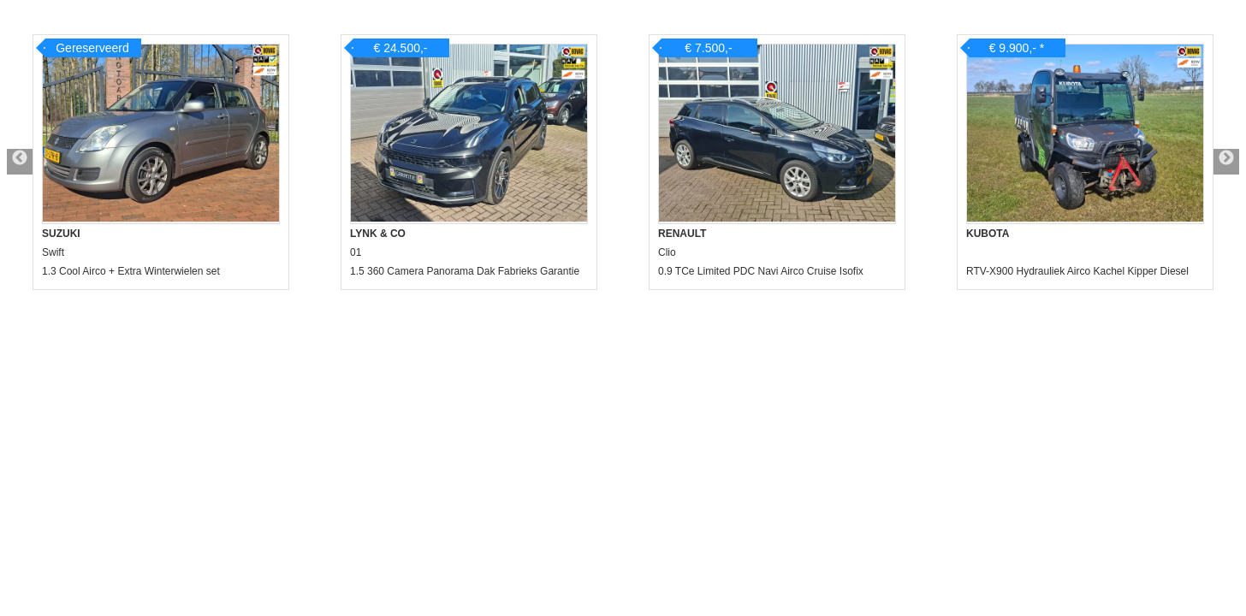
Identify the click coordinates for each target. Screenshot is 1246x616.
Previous (20, 162)
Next (1226, 162)
